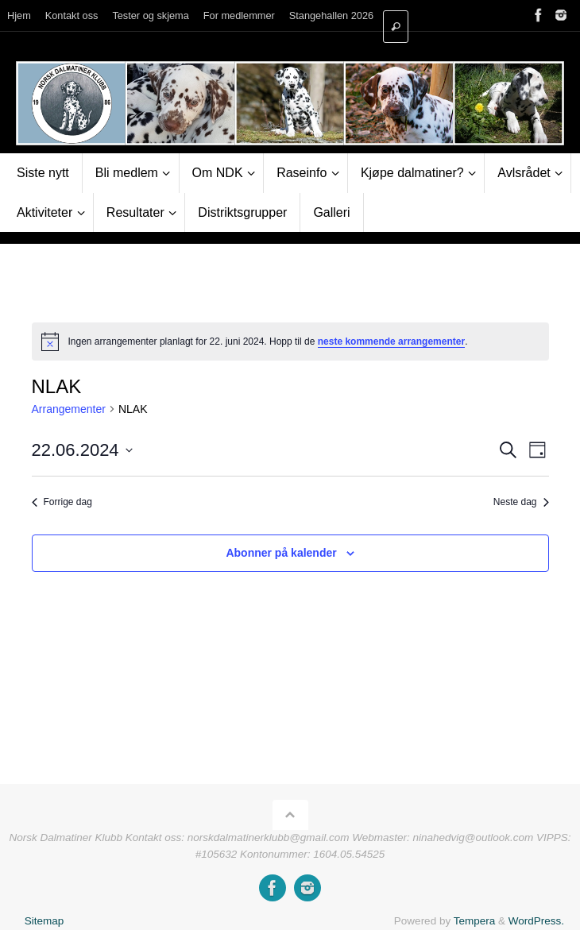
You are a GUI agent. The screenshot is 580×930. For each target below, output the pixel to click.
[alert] (290, 341)
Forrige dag (62, 501)
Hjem (19, 15)
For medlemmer (239, 15)
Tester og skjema (150, 15)
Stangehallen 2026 (331, 15)
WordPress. (536, 921)
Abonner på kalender (281, 552)
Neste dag (521, 501)
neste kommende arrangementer (391, 341)
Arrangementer (69, 409)
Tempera (475, 921)
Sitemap (44, 921)
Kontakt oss (72, 15)
